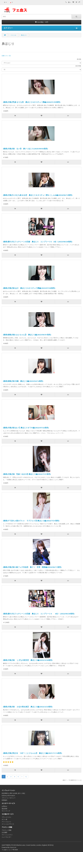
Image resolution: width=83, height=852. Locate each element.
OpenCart (13, 847)
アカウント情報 (6, 830)
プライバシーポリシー (8, 798)
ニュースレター (6, 837)
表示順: (79, 59)
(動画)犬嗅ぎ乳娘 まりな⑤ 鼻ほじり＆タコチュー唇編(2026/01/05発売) (31, 102)
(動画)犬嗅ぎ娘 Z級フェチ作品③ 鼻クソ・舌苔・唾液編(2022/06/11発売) (32, 567)
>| (26, 777)
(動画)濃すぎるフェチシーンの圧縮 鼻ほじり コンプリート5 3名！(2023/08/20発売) (37, 241)
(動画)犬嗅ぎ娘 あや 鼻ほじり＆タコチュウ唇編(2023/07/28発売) (29, 288)
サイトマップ (6, 811)
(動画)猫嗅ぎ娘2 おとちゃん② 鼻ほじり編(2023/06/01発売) (27, 334)
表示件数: (78, 66)
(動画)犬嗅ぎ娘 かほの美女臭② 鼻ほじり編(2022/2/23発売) (27, 706)
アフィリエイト (6, 822)
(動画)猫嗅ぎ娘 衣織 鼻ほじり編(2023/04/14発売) (23, 381)
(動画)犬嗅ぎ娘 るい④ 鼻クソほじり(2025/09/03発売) (25, 148)
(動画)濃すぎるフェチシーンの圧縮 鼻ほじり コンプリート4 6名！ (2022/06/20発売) (38, 613)
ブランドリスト (6, 817)
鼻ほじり (24, 35)
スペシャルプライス (8, 824)
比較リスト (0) (6, 56)
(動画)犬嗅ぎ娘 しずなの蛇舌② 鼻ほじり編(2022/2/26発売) (27, 660)
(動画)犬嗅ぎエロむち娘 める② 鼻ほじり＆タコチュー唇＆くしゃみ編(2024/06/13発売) (37, 195)
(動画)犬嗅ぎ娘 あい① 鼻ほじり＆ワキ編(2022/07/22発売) (26, 427)
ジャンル (13, 35)
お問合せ (4, 806)
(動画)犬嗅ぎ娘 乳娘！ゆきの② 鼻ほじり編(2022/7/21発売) (27, 474)
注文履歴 (4, 832)
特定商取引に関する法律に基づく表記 (13, 793)
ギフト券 (4, 819)
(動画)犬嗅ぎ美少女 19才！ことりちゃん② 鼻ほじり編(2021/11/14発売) (32, 753)
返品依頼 (4, 809)
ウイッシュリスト (7, 835)
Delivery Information (8, 796)
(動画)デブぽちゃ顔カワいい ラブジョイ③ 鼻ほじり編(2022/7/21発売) (31, 520)
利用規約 (4, 800)
